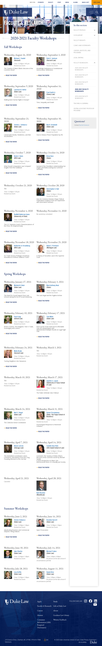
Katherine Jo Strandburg (22, 246)
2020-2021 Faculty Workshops (81, 90)
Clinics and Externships (82, 45)
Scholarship (78, 35)
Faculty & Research (23, 23)
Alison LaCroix (18, 446)
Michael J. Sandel (19, 58)
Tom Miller (49, 317)
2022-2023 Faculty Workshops (81, 83)
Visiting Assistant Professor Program (84, 109)
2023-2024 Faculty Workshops (81, 76)
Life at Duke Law (59, 606)
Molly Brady (18, 351)
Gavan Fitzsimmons (53, 413)
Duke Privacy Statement (88, 640)
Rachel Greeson (84, 125)
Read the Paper (11, 75)
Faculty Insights (79, 40)
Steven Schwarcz (20, 520)
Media (67, 2)
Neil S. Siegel (18, 413)
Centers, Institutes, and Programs (82, 51)
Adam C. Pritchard (52, 246)
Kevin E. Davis (18, 156)
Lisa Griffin (17, 572)
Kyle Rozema (40, 493)
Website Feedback (59, 620)
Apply (39, 601)
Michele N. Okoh (19, 285)
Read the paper (11, 105)
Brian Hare (50, 156)
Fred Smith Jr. (51, 93)
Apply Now (97, 2)
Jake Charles (18, 551)
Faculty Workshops (81, 63)
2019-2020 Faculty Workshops (81, 97)
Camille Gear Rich (52, 446)
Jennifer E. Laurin (52, 381)
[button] (94, 30)
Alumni (75, 2)
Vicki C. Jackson (51, 58)
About (55, 610)
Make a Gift (85, 2)
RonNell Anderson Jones (22, 214)
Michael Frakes (51, 551)
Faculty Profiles (80, 30)
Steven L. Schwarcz (20, 125)
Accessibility (82, 642)
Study (55, 601)
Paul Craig (17, 317)
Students (41, 2)
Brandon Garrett (51, 520)
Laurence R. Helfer (20, 90)
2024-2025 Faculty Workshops (81, 69)
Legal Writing (78, 58)
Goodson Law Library (61, 615)
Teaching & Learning (81, 103)
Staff (59, 2)
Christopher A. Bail (52, 189)
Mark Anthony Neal (52, 285)
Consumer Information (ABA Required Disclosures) (44, 624)
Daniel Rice (50, 572)
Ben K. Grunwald (51, 125)
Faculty (50, 2)
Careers (40, 610)
